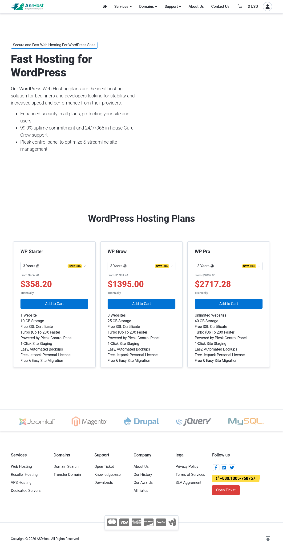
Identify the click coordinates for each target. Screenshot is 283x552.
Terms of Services (190, 474)
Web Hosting (21, 466)
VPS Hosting (21, 482)
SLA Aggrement (188, 482)
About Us (141, 466)
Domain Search (66, 466)
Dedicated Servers (25, 490)
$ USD (253, 6)
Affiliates (140, 490)
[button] (268, 539)
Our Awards (143, 482)
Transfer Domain (67, 474)
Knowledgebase (107, 474)
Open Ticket (104, 466)
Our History (142, 474)
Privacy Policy (187, 466)
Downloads (103, 482)
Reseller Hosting (24, 474)
